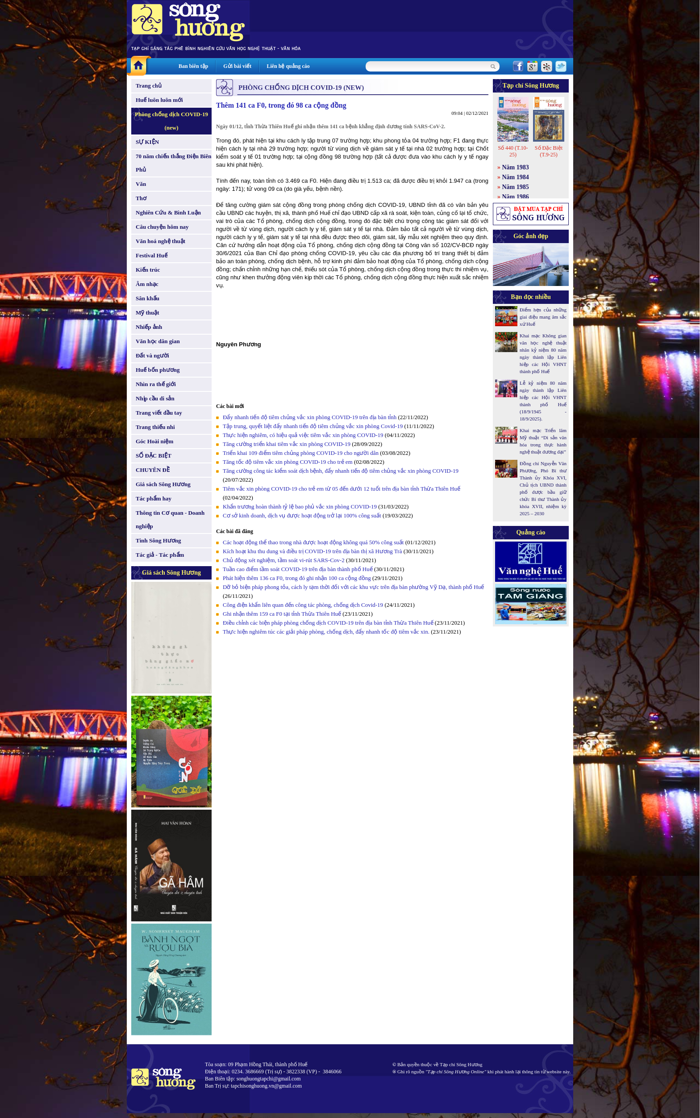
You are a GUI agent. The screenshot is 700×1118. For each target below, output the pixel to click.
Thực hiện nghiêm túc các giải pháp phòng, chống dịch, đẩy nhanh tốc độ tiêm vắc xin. (326, 631)
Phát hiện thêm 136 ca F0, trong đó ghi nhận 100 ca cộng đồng (297, 578)
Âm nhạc (147, 284)
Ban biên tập (193, 66)
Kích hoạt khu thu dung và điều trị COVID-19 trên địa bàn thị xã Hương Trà (313, 551)
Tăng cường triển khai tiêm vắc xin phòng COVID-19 (287, 444)
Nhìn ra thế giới (156, 384)
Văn (141, 184)
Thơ (141, 198)
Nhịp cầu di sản (155, 398)
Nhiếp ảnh (149, 327)
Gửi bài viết (237, 66)
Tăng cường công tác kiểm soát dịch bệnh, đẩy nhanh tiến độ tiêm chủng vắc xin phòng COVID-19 (340, 470)
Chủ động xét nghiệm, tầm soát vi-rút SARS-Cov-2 (284, 560)
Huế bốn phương (158, 369)
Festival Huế (151, 255)
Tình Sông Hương (158, 540)
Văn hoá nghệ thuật (160, 241)
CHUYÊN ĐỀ (153, 470)
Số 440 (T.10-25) (513, 151)
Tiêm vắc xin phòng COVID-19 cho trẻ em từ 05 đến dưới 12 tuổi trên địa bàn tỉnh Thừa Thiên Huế (341, 488)
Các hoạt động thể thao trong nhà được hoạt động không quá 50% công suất (313, 542)
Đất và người (152, 355)
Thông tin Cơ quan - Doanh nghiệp (170, 519)
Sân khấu (147, 298)
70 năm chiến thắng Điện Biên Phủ (173, 163)
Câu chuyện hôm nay (162, 226)
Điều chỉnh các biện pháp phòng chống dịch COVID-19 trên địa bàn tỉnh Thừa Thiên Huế (329, 622)
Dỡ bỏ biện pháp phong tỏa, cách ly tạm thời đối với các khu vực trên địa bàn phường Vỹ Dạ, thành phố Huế (353, 587)
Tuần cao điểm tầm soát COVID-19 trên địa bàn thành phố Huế (298, 569)
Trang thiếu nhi (155, 427)
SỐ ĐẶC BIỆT (153, 455)
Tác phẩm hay (153, 498)
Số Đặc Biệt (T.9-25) (548, 151)
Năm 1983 (515, 167)
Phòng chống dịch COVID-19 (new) (171, 121)
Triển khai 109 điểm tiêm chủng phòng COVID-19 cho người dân (301, 453)
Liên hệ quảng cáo (288, 66)
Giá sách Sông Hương (163, 484)
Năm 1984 (515, 177)
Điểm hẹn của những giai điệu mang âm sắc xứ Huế (543, 317)
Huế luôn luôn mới (159, 100)
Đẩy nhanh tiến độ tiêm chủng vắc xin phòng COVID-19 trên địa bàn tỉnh (309, 417)
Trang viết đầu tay (159, 412)
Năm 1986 (515, 196)
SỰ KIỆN (147, 142)
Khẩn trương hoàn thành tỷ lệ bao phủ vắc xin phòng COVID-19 (300, 506)
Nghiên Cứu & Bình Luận (168, 212)
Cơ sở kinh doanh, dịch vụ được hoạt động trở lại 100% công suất (302, 515)
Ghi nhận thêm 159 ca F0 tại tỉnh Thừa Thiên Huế (282, 613)
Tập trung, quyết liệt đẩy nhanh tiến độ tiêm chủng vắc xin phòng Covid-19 (313, 426)
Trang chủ (149, 85)
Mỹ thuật (147, 312)
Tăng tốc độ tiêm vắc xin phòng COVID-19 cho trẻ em (288, 461)
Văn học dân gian (158, 341)
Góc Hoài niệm (154, 441)
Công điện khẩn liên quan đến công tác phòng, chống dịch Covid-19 (303, 604)
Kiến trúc (148, 269)
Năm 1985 (515, 187)
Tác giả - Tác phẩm (160, 554)
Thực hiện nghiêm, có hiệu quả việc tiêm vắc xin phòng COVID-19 (304, 435)
